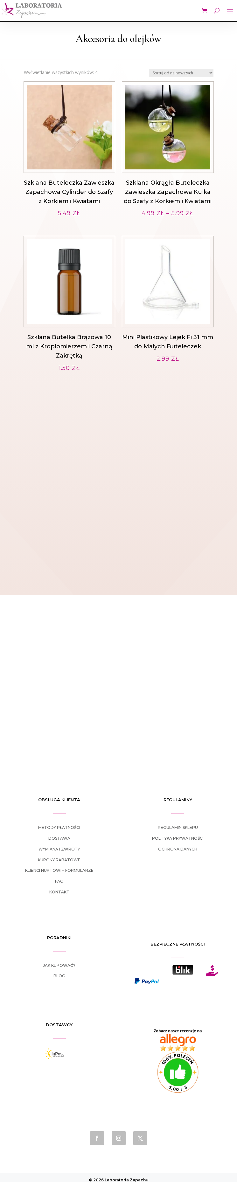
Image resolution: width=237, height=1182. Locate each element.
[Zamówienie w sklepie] (181, 73)
